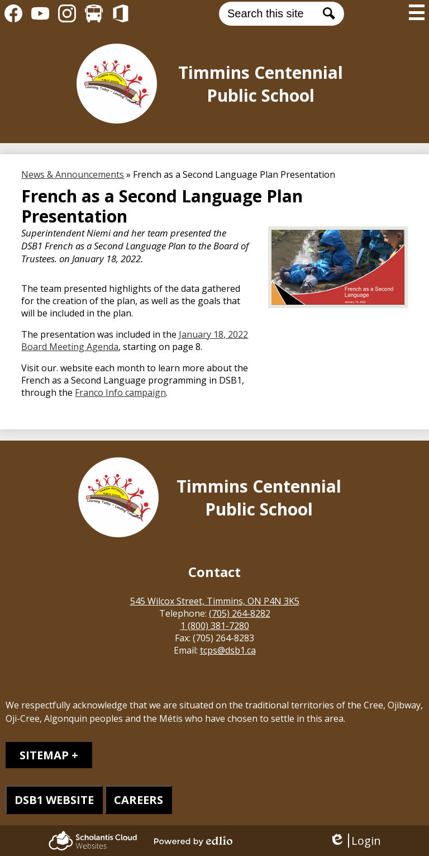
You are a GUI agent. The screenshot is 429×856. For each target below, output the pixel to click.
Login (355, 841)
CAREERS (138, 799)
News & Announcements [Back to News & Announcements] (72, 174)
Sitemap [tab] (44, 755)
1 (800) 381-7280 (214, 625)
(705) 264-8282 (239, 613)
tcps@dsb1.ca (228, 650)
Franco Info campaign (120, 392)
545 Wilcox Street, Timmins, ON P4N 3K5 (214, 601)
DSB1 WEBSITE (54, 799)
